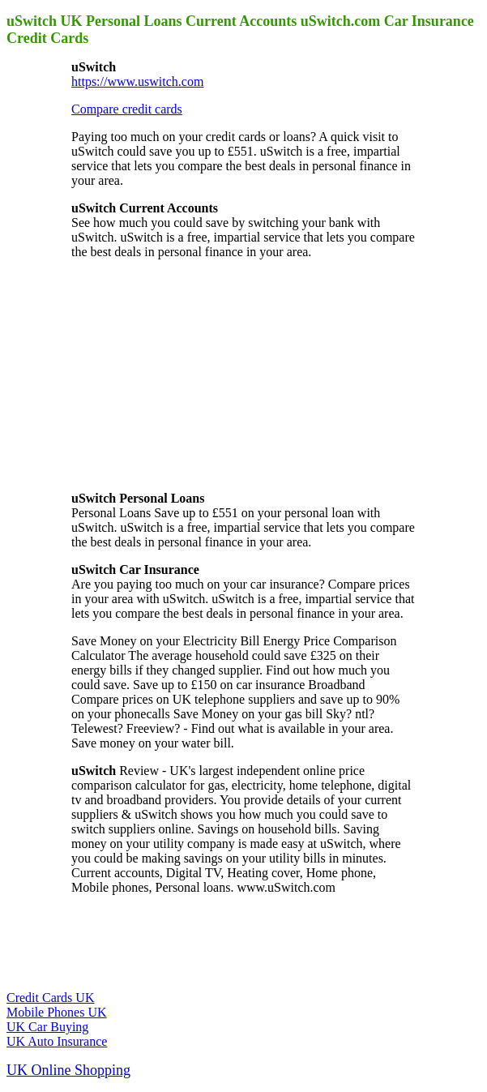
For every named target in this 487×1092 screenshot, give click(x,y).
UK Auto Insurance (56, 1041)
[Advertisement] (192, 373)
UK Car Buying (47, 1027)
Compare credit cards (126, 109)
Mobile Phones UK (56, 1012)
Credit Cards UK (50, 997)
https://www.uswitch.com (137, 81)
